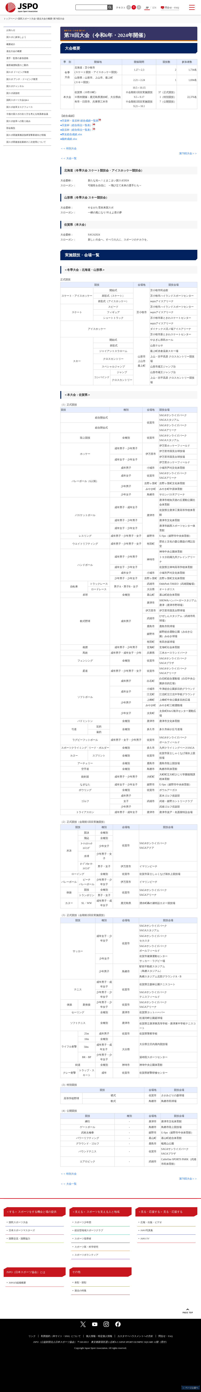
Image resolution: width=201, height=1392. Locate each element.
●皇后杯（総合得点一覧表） (77, 129)
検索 (110, 7)
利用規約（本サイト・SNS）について (61, 1336)
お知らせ (10, 30)
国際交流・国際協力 (19, 1238)
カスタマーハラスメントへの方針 (135, 1336)
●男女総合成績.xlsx (71, 134)
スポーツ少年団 (83, 1222)
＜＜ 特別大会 (68, 148)
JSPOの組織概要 (17, 1282)
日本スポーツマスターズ (22, 1230)
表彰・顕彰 (80, 1282)
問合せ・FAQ (172, 7)
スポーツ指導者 (83, 1238)
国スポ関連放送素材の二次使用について (26, 142)
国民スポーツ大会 (27, 18)
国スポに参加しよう (16, 37)
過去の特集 (80, 1290)
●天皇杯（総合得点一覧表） (77, 125)
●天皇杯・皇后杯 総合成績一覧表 (80, 120)
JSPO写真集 (147, 1230)
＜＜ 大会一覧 (68, 158)
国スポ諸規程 (13, 93)
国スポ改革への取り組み (18, 121)
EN (154, 7)
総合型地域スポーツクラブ (89, 1230)
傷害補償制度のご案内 (17, 65)
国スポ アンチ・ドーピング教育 (22, 79)
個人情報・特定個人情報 (99, 1336)
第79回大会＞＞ (188, 153)
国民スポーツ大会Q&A (17, 100)
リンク (32, 1336)
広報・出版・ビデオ (151, 1222)
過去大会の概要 (44, 18)
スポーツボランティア (86, 1254)
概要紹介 (10, 44)
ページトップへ (188, 1311)
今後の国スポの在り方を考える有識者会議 (27, 114)
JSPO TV (145, 1238)
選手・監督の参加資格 (17, 58)
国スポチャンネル (15, 86)
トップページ (10, 18)
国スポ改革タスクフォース (19, 107)
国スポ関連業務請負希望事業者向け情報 (26, 135)
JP (147, 7)
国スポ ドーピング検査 (17, 72)
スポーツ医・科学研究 (86, 1246)
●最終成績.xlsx (68, 139)
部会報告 (10, 128)
